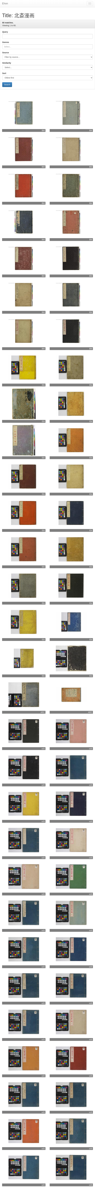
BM (43, 130)
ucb (43, 748)
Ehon (5, 3)
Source (5, 52)
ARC (43, 712)
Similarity (6, 63)
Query (5, 32)
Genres (5, 42)
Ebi (43, 385)
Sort (4, 73)
